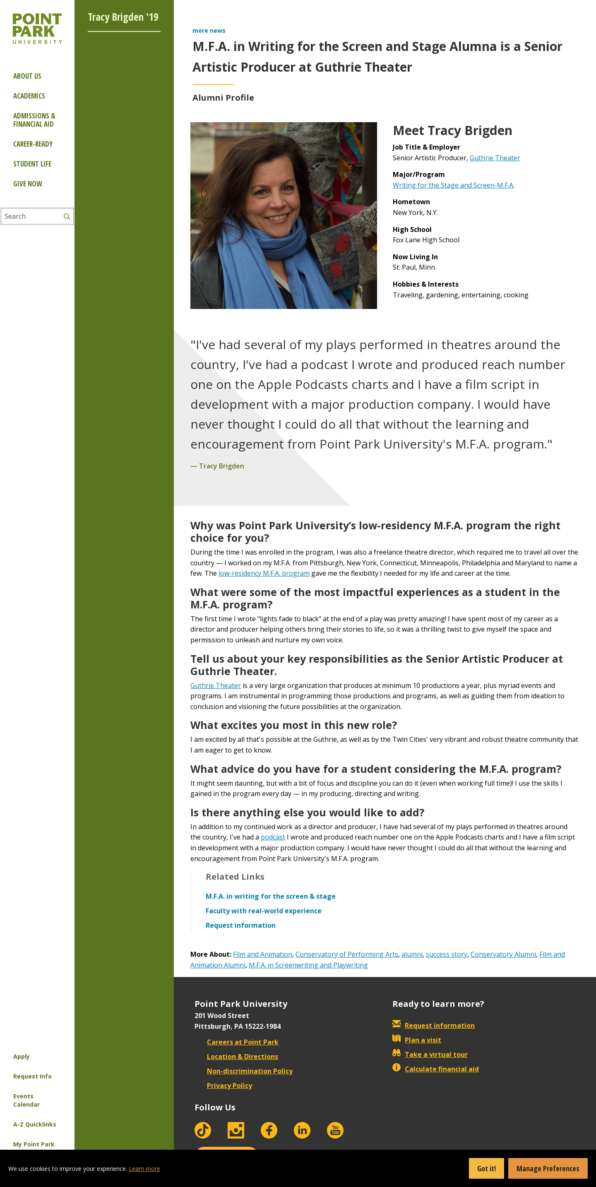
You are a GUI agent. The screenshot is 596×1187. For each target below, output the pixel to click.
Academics (29, 96)
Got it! (486, 1168)
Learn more (144, 1169)
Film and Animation (262, 954)
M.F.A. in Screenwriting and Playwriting (308, 965)
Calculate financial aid (435, 1069)
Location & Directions (236, 1056)
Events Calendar (26, 1100)
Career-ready (33, 144)
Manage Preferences (548, 1168)
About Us (27, 76)
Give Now (27, 183)
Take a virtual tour (430, 1054)
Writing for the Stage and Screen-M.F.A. (453, 185)
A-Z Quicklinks (34, 1124)
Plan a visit (416, 1040)
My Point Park (34, 1144)
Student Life (32, 164)
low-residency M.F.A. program (264, 573)
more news (209, 30)
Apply (21, 1056)
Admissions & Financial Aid (34, 120)
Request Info (32, 1076)
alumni (412, 954)
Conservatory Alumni (503, 954)
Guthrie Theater (495, 157)
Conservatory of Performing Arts (347, 954)
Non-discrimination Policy (244, 1071)
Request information (433, 1025)
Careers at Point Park (237, 1042)
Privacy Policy (223, 1085)
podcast (273, 837)
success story (446, 954)
